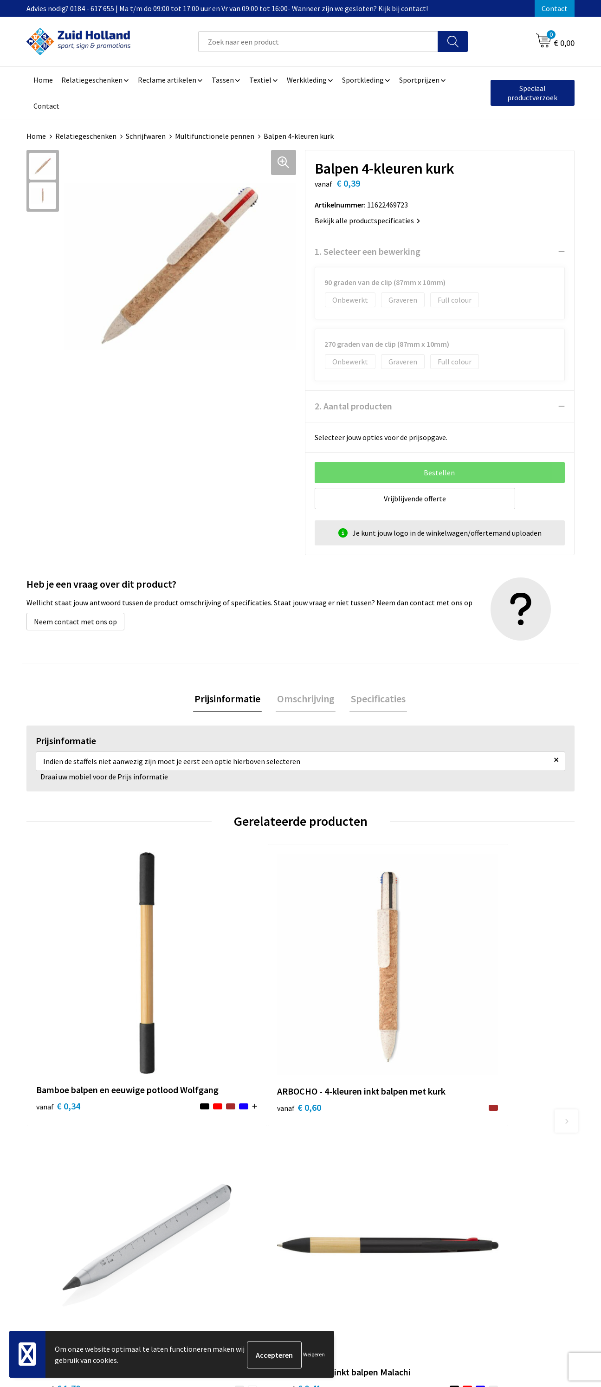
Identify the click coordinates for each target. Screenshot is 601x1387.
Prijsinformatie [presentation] (230, 699)
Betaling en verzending (279, 1185)
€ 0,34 (58, 1017)
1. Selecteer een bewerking (367, 251)
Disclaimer (461, 1185)
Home (36, 136)
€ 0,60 (195, 1017)
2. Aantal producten (353, 406)
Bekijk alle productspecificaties (367, 220)
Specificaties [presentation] (376, 699)
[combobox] (318, 41)
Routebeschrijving (271, 1199)
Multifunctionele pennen (214, 136)
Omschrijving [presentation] (306, 699)
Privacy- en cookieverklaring (489, 1171)
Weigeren (314, 1354)
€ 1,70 (332, 1017)
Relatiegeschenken (85, 136)
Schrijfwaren (146, 136)
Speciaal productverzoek (532, 93)
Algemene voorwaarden (481, 1157)
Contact (555, 8)
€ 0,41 (469, 1017)
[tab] (230, 699)
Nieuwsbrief (261, 1171)
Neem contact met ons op (75, 621)
